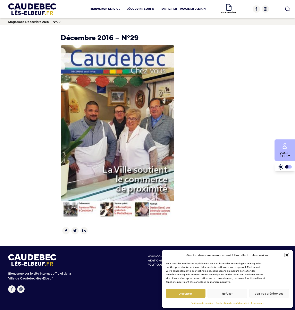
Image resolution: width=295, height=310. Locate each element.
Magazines (16, 21)
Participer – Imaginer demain (183, 9)
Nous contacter (160, 256)
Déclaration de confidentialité (232, 302)
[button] (287, 255)
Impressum (257, 302)
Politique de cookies (202, 302)
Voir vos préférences (269, 293)
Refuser (227, 293)
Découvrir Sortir (140, 9)
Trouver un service (104, 9)
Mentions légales (161, 260)
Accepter (185, 293)
